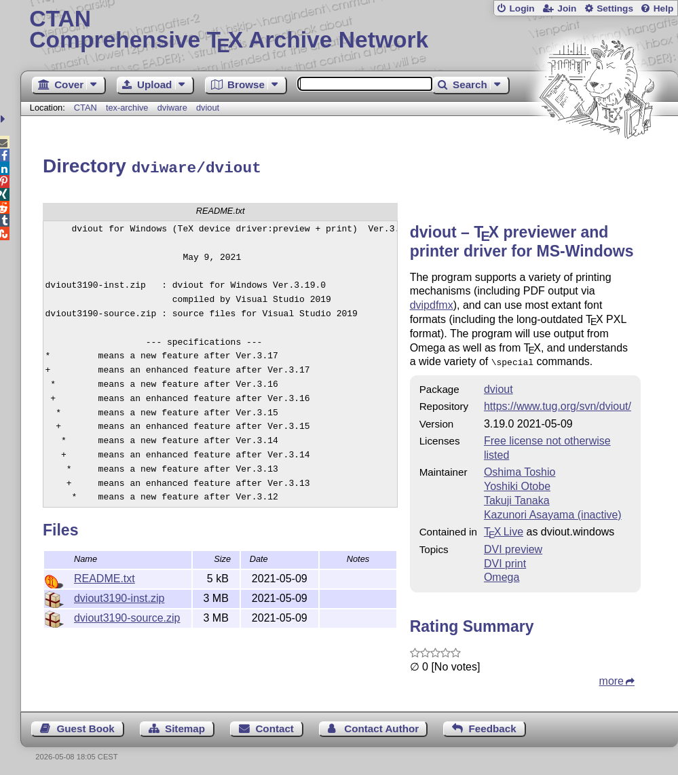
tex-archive (127, 107)
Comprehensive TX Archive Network (348, 30)
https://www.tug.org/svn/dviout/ (557, 403)
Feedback (492, 725)
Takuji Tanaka (517, 497)
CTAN (85, 107)
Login (521, 8)
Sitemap (185, 725)
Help (664, 8)
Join (566, 8)
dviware (172, 107)
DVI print (505, 560)
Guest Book (85, 725)
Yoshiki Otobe (517, 483)
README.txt (104, 576)
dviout (207, 107)
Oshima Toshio (520, 468)
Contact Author (381, 725)
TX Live (503, 528)
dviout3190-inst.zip (119, 596)
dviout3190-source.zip (127, 616)
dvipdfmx (431, 303)
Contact (274, 725)
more (611, 677)
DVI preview (513, 546)
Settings (615, 8)
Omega (501, 574)
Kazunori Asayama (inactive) (553, 511)
